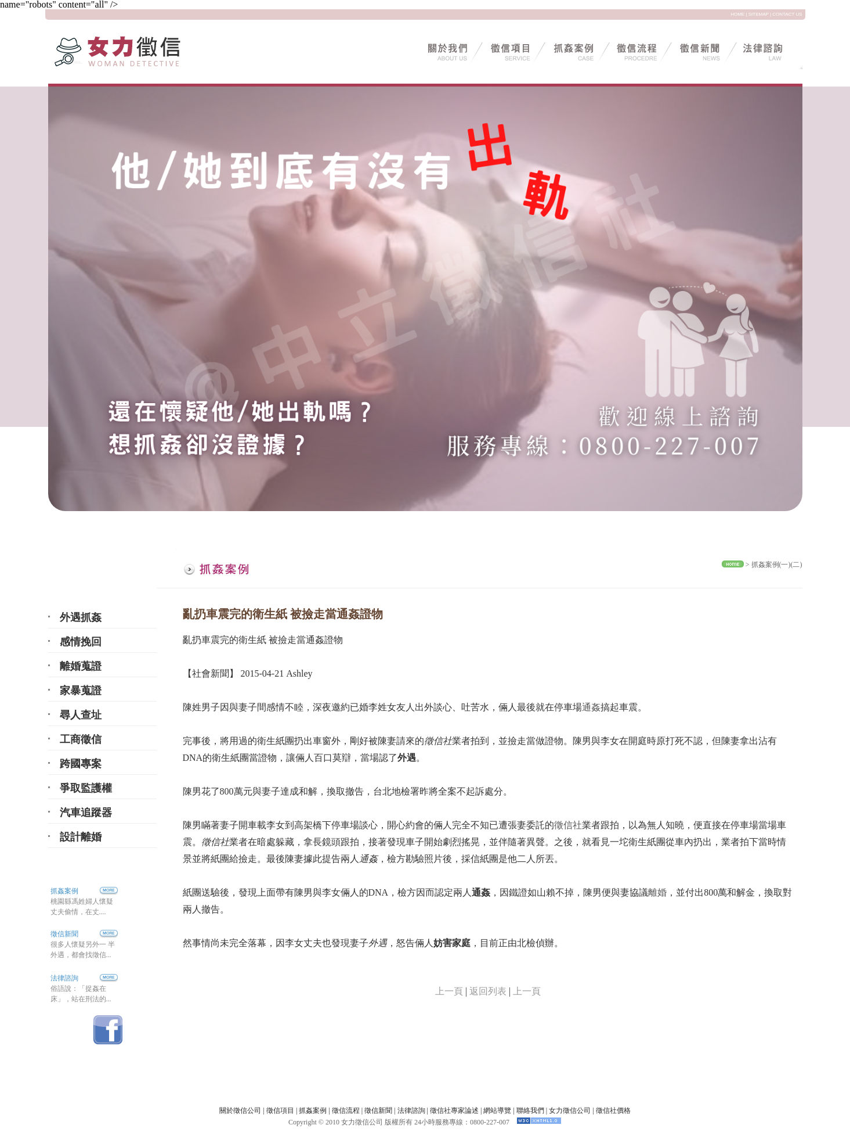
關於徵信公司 (240, 1110)
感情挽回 (81, 642)
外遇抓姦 (81, 617)
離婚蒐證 (81, 666)
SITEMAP (758, 14)
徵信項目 (280, 1110)
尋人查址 (81, 715)
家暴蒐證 (81, 690)
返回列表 (488, 991)
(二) (796, 564)
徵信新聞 (64, 934)
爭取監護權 (86, 788)
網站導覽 (497, 1110)
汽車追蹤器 (86, 812)
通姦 (591, 707)
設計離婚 (81, 837)
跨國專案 (81, 764)
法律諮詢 (64, 978)
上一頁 (449, 991)
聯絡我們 (530, 1110)
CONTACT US (787, 14)
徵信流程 (346, 1110)
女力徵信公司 (570, 1110)
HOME (737, 14)
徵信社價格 (613, 1110)
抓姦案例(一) (771, 564)
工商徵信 (81, 739)
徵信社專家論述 (454, 1110)
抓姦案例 (84, 891)
